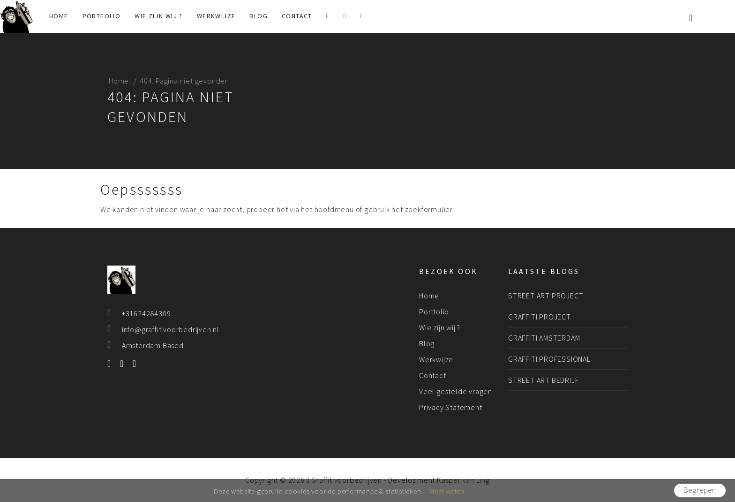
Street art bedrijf (543, 380)
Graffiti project (539, 316)
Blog (258, 16)
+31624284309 (146, 313)
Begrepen (699, 490)
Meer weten (447, 491)
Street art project (545, 295)
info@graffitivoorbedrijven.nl (170, 329)
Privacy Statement (450, 407)
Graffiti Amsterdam (544, 337)
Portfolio (101, 16)
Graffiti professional (549, 359)
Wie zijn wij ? (159, 16)
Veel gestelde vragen (455, 391)
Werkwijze (216, 16)
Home (58, 16)
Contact (297, 16)
